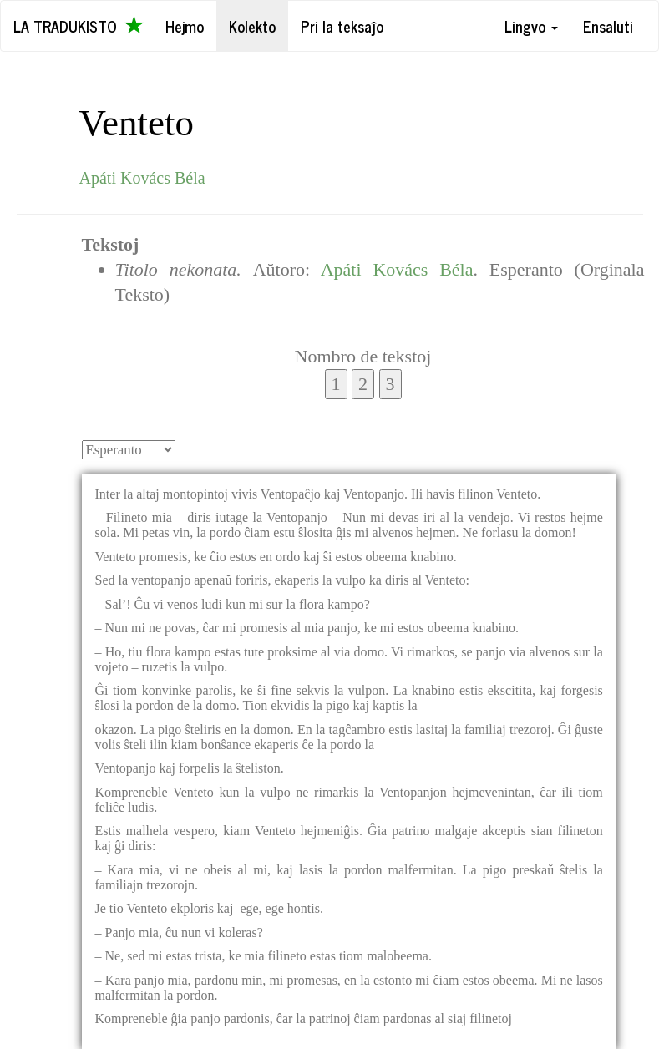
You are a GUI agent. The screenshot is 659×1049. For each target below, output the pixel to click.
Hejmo (184, 25)
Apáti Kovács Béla (142, 178)
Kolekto (252, 25)
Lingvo (531, 25)
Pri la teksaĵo (342, 25)
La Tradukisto (78, 25)
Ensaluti (608, 25)
